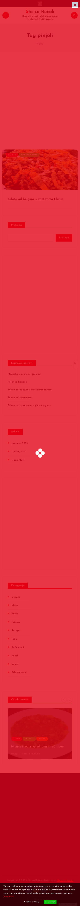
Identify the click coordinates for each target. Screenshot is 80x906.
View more (8, 897)
